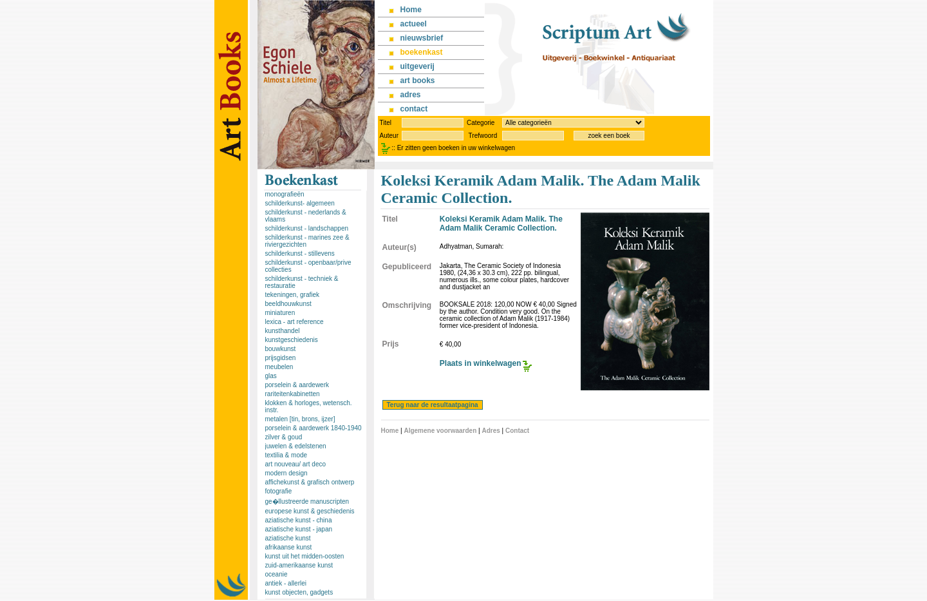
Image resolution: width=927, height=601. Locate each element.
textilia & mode (286, 455)
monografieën (284, 194)
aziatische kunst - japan (299, 529)
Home (390, 430)
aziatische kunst (288, 538)
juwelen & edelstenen (295, 446)
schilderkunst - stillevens (300, 253)
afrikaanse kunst (288, 547)
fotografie (278, 491)
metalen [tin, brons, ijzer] (300, 419)
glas (271, 375)
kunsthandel (282, 330)
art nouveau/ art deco (295, 464)
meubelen (279, 366)
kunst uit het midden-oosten (304, 556)
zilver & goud (284, 437)
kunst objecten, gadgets (299, 592)
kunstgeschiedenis (291, 339)
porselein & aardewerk (297, 384)
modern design (286, 473)
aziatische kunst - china (298, 520)
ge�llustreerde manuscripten (307, 501)
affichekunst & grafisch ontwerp (310, 482)
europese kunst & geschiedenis (310, 511)
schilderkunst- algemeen (300, 203)
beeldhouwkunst (288, 303)
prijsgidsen (280, 357)
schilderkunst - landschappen (307, 228)
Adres (491, 430)
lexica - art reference (294, 321)
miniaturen (280, 312)
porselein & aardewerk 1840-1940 (313, 428)
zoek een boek (609, 135)
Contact (517, 430)
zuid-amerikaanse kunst (299, 565)
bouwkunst (280, 348)
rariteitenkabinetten (292, 393)
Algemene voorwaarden (440, 430)
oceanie (276, 574)
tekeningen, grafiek (292, 294)
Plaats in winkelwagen (480, 363)
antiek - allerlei (285, 583)
